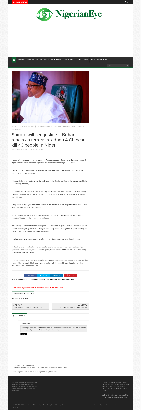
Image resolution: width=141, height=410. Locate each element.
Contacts (117, 405)
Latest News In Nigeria (52, 59)
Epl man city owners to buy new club (73, 307)
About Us (30, 59)
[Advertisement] (70, 41)
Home (14, 126)
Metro (86, 59)
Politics (39, 59)
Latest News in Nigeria (26, 126)
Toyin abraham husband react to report (28, 307)
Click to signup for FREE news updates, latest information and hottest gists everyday (43, 279)
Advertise (21, 59)
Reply (23, 334)
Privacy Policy (98, 405)
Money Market (102, 59)
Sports (79, 59)
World (93, 59)
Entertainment (68, 59)
